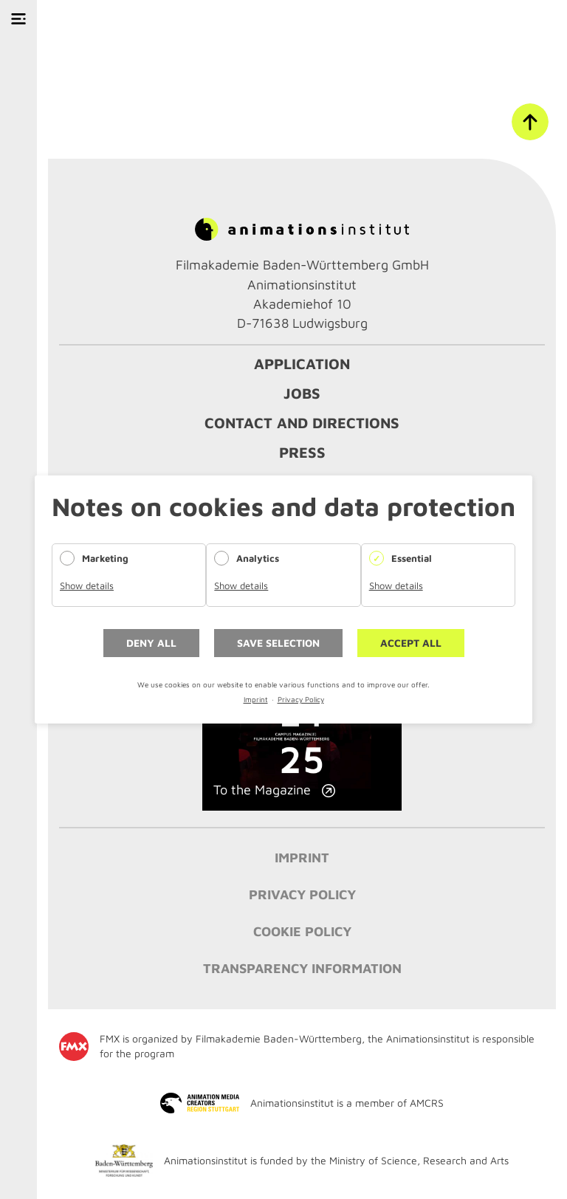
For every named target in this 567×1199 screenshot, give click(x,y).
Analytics (257, 558)
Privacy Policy (301, 699)
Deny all (151, 642)
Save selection (278, 642)
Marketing (105, 558)
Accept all (410, 642)
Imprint (256, 699)
